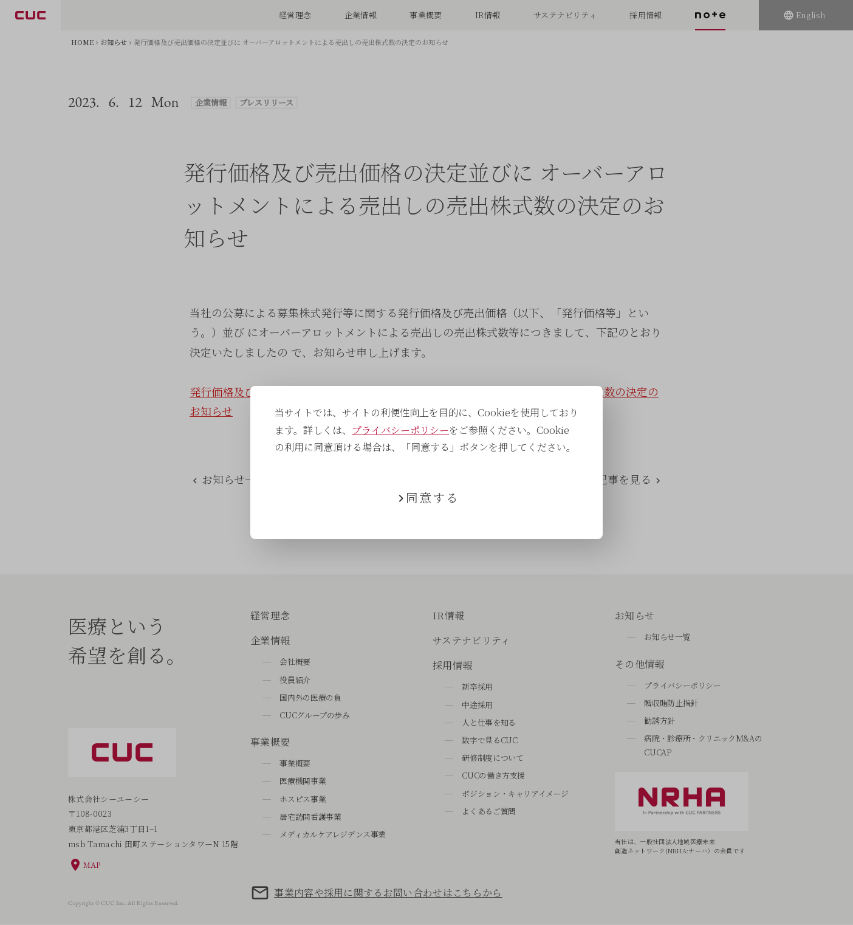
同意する (432, 497)
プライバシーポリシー (400, 430)
